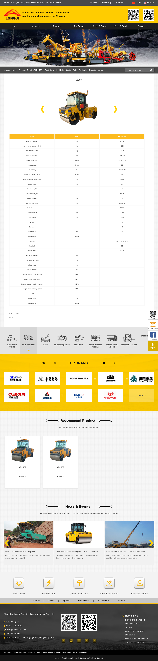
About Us (35, 26)
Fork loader (83, 70)
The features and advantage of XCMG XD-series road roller (78, 552)
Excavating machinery (97, 70)
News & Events (100, 26)
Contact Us (120, 3)
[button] (42, 109)
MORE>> (142, 396)
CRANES (128, 627)
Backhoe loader (41, 653)
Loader (68, 70)
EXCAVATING (130, 635)
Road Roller (49, 70)
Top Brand (78, 26)
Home (14, 26)
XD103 (16, 313)
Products (57, 26)
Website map (106, 3)
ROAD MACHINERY (34, 70)
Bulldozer (57, 653)
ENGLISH (150, 3)
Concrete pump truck (79, 653)
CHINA (138, 3)
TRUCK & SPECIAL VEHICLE (136, 642)
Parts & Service (121, 26)
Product (22, 70)
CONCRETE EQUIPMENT (134, 631)
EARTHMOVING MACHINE (135, 620)
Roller (75, 70)
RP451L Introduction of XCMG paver (20, 552)
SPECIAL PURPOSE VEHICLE (136, 639)
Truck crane (66, 653)
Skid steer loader (20, 653)
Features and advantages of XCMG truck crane (125, 552)
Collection (93, 3)
